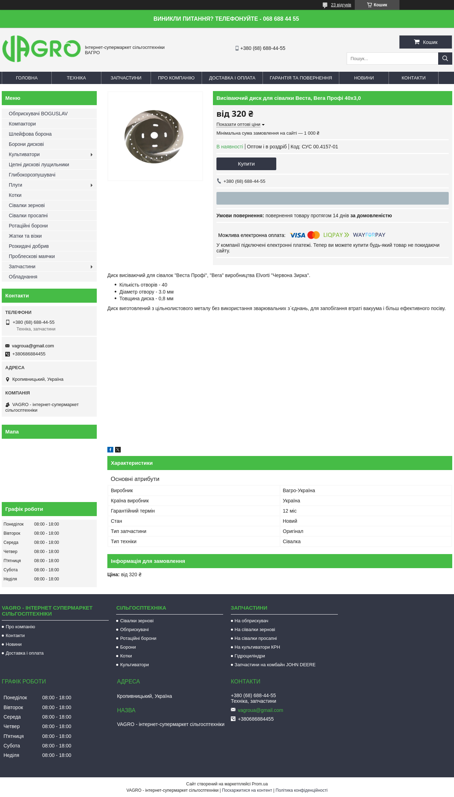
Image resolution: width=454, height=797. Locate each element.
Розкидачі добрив (29, 246)
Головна (27, 78)
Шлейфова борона (30, 134)
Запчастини (126, 78)
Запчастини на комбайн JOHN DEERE (275, 664)
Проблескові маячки (32, 256)
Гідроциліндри (250, 655)
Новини (364, 78)
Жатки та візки (25, 236)
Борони (128, 647)
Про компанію (176, 78)
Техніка (76, 78)
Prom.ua (260, 784)
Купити (246, 164)
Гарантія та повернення (301, 78)
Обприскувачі (134, 629)
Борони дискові (26, 144)
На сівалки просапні (256, 638)
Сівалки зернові (27, 205)
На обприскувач (252, 620)
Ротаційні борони (28, 226)
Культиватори (24, 154)
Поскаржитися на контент (247, 790)
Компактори (22, 124)
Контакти (413, 78)
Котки (15, 195)
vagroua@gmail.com (33, 345)
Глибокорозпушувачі (32, 175)
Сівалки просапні (28, 215)
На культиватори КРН (257, 647)
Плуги (15, 185)
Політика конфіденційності (302, 790)
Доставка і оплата (232, 78)
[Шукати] (445, 58)
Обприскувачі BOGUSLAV (38, 113)
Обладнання (23, 276)
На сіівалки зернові (255, 629)
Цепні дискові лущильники (39, 164)
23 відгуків (341, 4)
